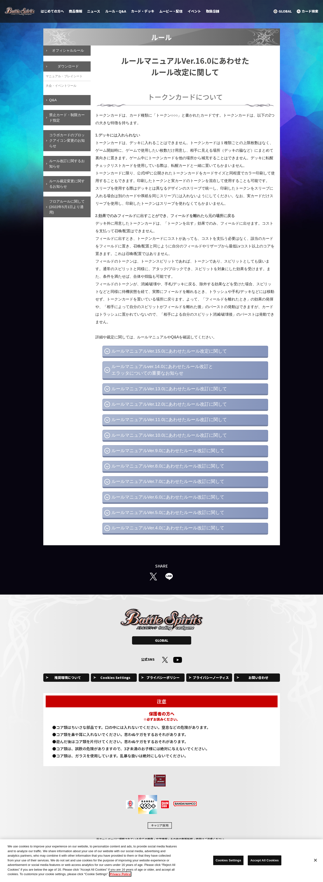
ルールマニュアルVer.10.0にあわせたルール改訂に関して (169, 435)
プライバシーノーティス (211, 677)
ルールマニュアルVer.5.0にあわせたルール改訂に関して (168, 512)
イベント (194, 11)
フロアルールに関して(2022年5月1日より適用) (67, 206)
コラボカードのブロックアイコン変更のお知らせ (67, 140)
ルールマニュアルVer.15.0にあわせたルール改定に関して (169, 351)
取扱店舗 (212, 11)
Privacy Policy (120, 876)
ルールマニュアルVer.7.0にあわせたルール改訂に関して (168, 481)
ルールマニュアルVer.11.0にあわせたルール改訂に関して (169, 419)
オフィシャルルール (68, 50)
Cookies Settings (115, 677)
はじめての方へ (52, 11)
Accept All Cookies (264, 862)
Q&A (53, 100)
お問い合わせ (258, 677)
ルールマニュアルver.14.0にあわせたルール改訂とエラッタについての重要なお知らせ (162, 370)
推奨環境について (67, 677)
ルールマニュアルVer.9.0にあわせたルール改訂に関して (168, 450)
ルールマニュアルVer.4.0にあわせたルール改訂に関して (168, 527)
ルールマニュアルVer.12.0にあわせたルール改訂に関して (169, 404)
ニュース (93, 11)
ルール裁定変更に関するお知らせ (67, 183)
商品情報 (75, 11)
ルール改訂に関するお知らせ (67, 163)
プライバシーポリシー (163, 677)
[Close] (315, 863)
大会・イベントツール (61, 85)
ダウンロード (68, 66)
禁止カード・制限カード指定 (67, 117)
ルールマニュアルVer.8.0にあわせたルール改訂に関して (168, 466)
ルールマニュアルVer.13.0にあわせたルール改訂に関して (169, 388)
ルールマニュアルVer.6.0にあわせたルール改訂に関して (168, 497)
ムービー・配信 (170, 11)
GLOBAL (161, 640)
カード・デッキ (142, 11)
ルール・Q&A (115, 11)
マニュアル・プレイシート (64, 76)
